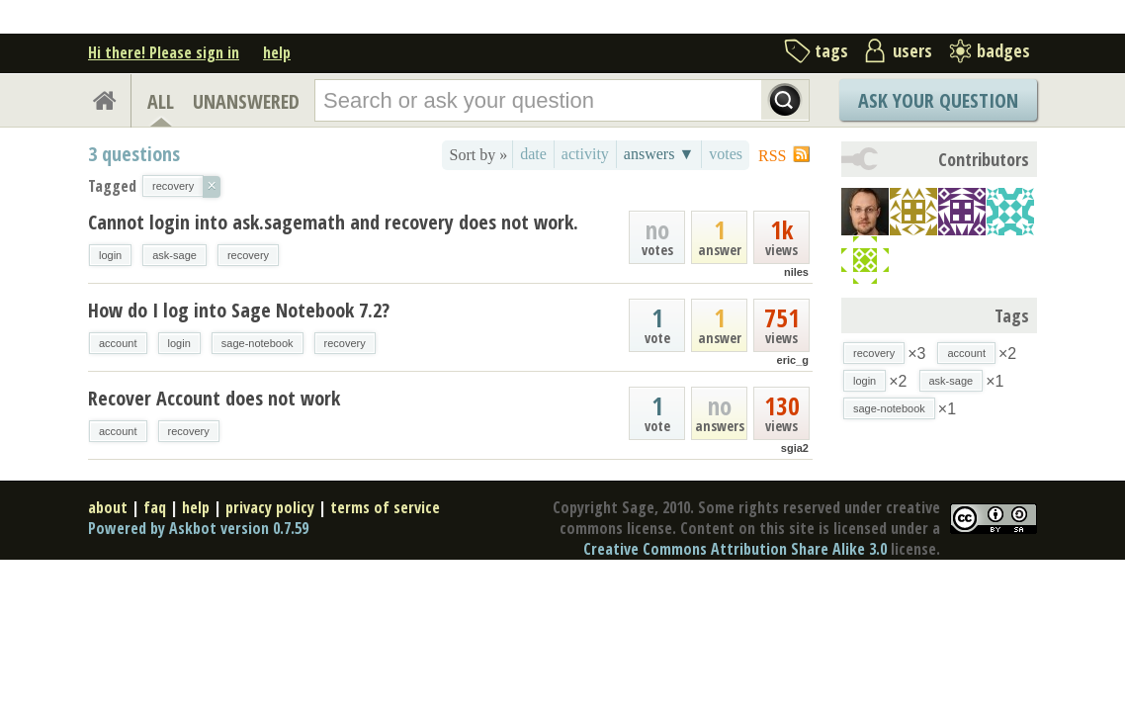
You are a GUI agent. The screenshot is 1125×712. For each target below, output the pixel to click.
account (118, 343)
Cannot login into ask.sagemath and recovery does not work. (333, 222)
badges (1003, 50)
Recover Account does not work (214, 398)
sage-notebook (257, 343)
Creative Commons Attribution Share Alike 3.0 (735, 549)
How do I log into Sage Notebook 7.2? (238, 310)
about (108, 507)
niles (796, 272)
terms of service (385, 507)
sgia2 (795, 448)
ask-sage (174, 255)
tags (831, 50)
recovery (248, 255)
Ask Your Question (938, 100)
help (277, 52)
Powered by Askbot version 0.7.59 (198, 528)
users (912, 50)
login (110, 255)
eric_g (793, 360)
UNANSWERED (246, 101)
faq (154, 507)
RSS (772, 155)
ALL (160, 101)
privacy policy (269, 507)
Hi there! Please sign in (163, 52)
